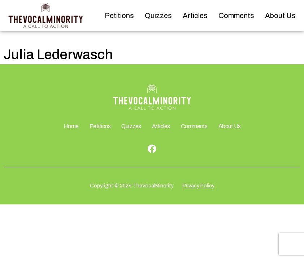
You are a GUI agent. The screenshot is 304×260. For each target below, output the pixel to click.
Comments (236, 15)
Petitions (119, 15)
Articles (195, 15)
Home (71, 126)
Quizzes (158, 15)
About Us (280, 15)
